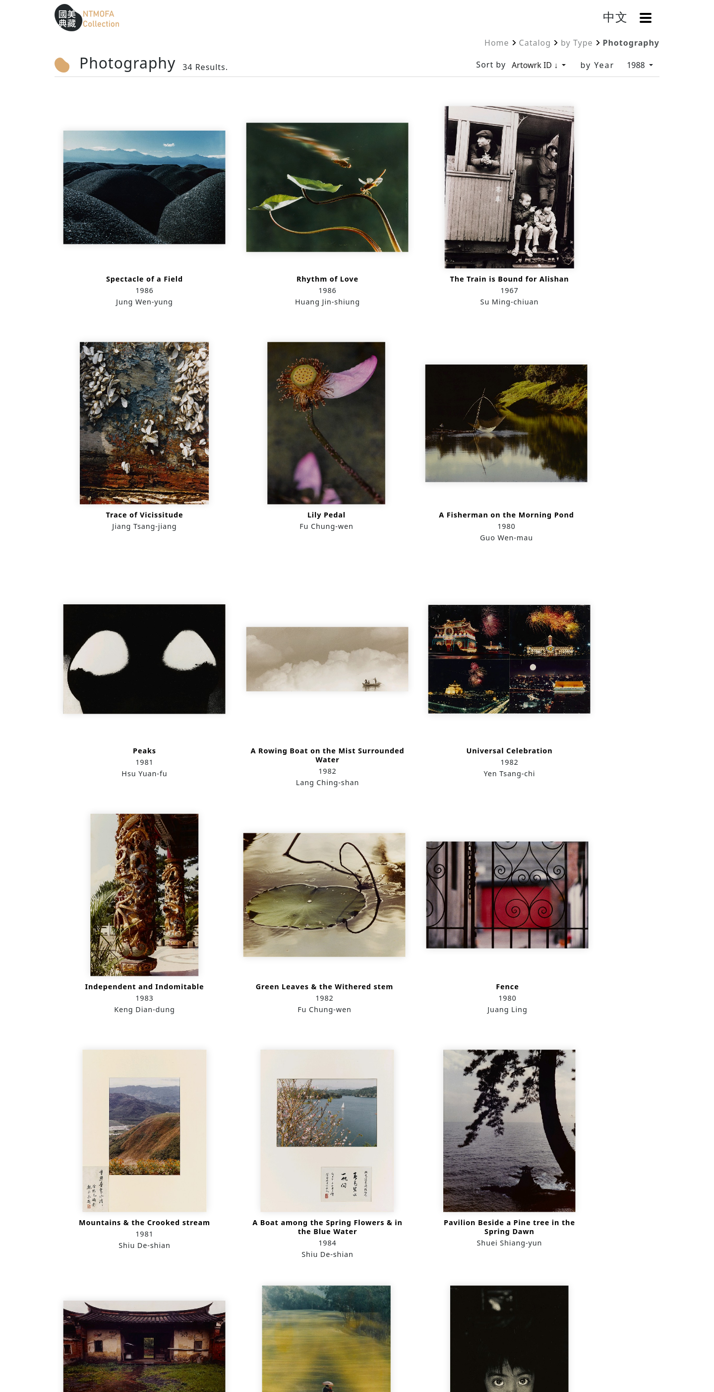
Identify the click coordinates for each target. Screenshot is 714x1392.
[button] (645, 18)
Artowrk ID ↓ (536, 65)
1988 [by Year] (637, 65)
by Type (577, 42)
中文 (615, 16)
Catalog (535, 42)
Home (496, 42)
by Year (597, 65)
